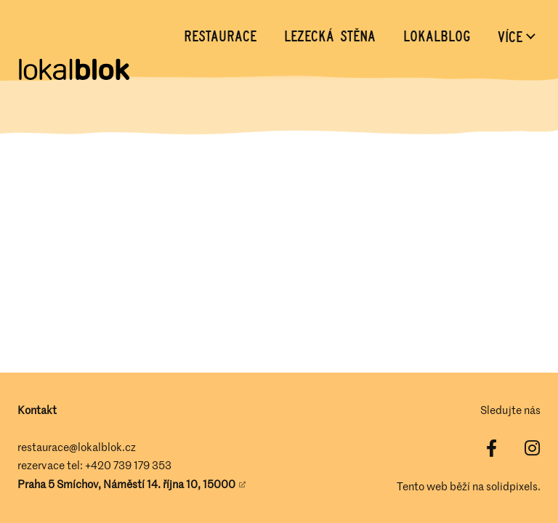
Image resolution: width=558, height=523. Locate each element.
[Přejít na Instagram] (532, 448)
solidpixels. (513, 486)
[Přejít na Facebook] (491, 448)
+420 (99, 465)
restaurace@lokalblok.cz (76, 446)
